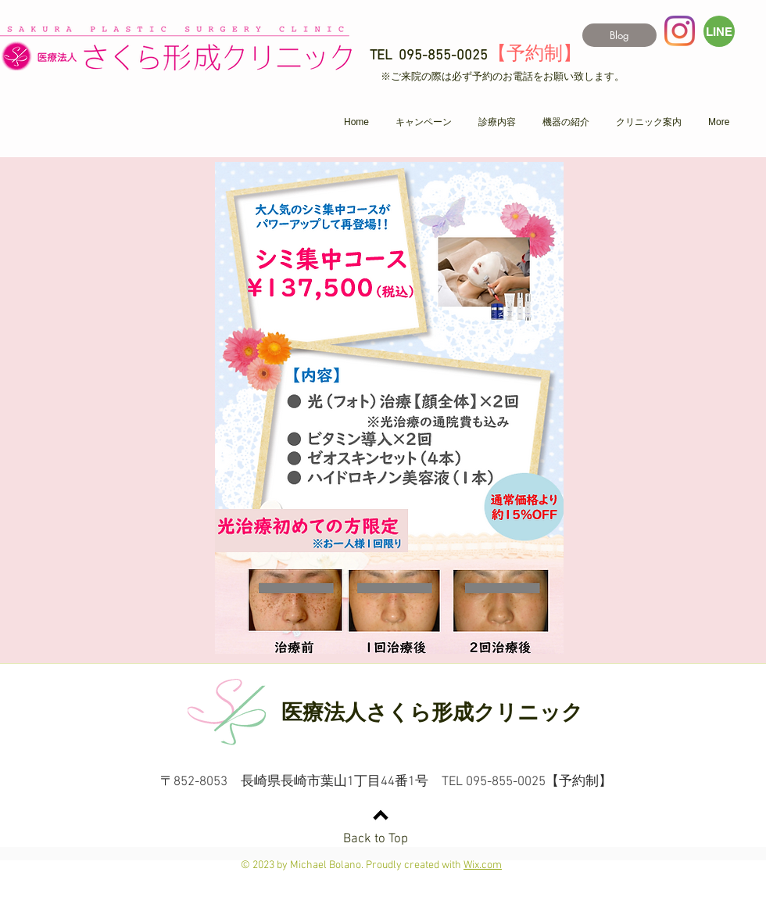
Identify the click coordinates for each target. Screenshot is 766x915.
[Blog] (619, 35)
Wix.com (483, 865)
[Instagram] (679, 31)
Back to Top (375, 839)
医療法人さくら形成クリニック (432, 712)
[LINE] (719, 31)
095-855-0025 (443, 56)
